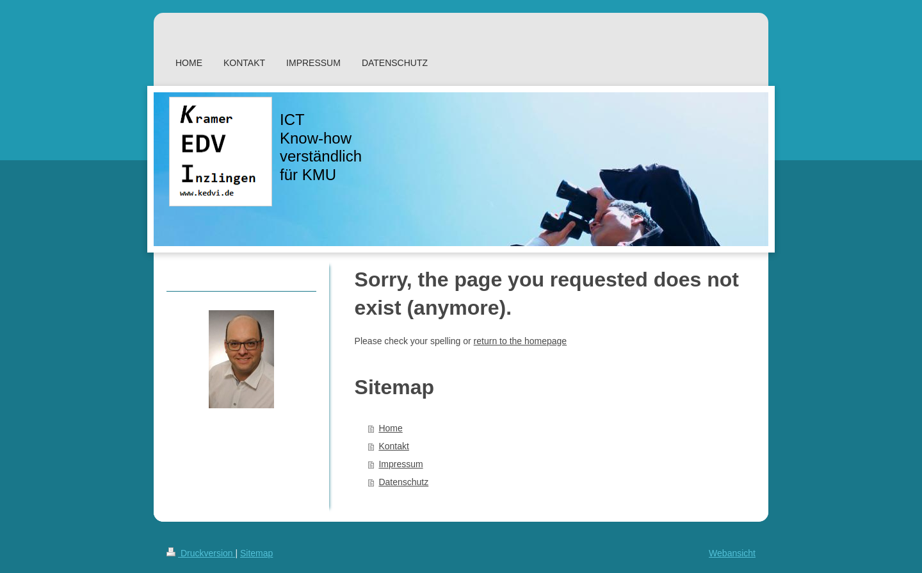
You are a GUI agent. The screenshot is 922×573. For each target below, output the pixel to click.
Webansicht (732, 553)
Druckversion (200, 553)
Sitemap (256, 553)
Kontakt (393, 446)
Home (390, 428)
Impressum (400, 464)
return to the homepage (520, 341)
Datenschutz (403, 482)
